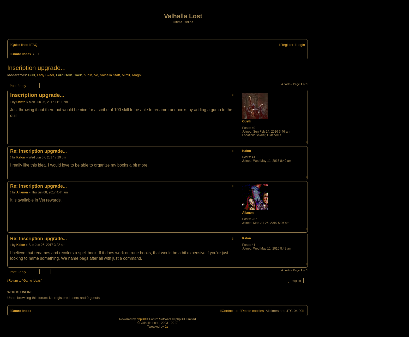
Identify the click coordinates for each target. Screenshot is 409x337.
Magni (137, 75)
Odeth (246, 121)
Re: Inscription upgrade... (38, 151)
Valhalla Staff (110, 75)
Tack (78, 75)
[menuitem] (33, 45)
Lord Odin (64, 75)
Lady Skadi (45, 75)
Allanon (248, 213)
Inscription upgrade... (36, 67)
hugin (88, 75)
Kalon (246, 151)
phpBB (141, 319)
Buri (31, 75)
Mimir (126, 75)
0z (166, 326)
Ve (96, 75)
